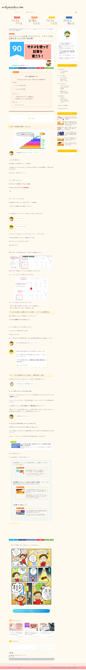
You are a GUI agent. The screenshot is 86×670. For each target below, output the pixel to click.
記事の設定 (62, 72)
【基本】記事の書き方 (64, 101)
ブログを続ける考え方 (64, 85)
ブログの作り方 (62, 83)
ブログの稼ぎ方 (62, 75)
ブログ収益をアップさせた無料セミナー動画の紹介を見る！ (31, 611)
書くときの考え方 (64, 99)
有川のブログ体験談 (63, 105)
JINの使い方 (61, 69)
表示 (33, 118)
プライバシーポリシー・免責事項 (15, 668)
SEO (61, 90)
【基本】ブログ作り (64, 87)
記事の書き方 (62, 96)
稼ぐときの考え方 (64, 77)
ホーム (16, 12)
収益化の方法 (63, 79)
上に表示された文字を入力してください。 (18, 656)
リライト (62, 102)
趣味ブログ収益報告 (64, 93)
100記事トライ (63, 98)
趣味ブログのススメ (31, 12)
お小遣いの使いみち (63, 108)
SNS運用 (62, 88)
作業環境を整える (64, 91)
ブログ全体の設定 (64, 71)
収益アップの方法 (64, 80)
